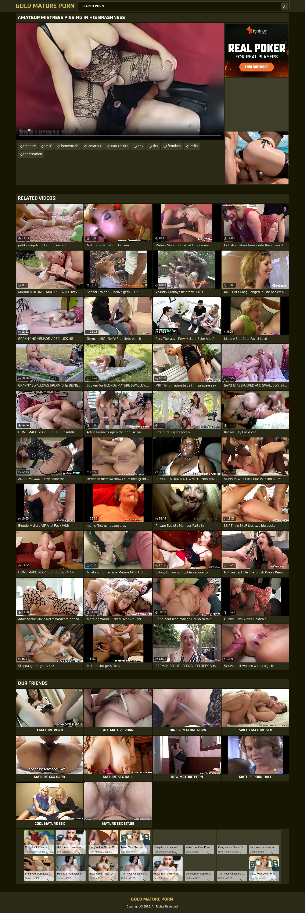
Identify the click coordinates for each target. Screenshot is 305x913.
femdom (174, 146)
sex (140, 146)
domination (33, 154)
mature (30, 146)
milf (48, 146)
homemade (70, 146)
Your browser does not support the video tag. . (120, 81)
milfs (194, 146)
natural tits (119, 146)
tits (155, 146)
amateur (94, 146)
